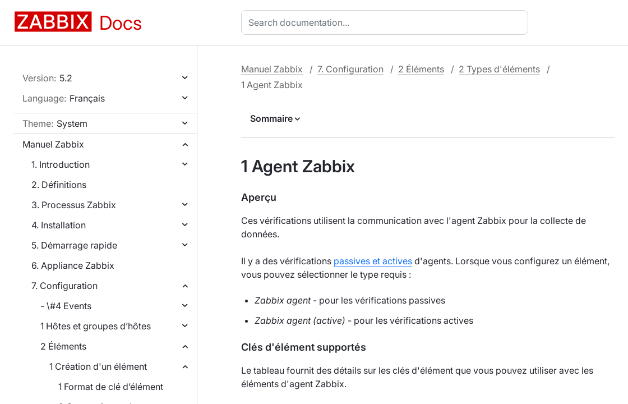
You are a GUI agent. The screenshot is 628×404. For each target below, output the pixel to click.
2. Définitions (58, 184)
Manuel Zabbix (53, 144)
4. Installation (58, 225)
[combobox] (387, 22)
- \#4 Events (65, 305)
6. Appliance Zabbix (72, 265)
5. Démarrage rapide (74, 245)
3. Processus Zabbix (73, 204)
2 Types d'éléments (499, 69)
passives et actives (373, 261)
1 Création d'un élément (98, 366)
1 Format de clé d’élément (110, 386)
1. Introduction (60, 164)
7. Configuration (64, 285)
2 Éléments (63, 346)
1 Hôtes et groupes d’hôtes (95, 326)
